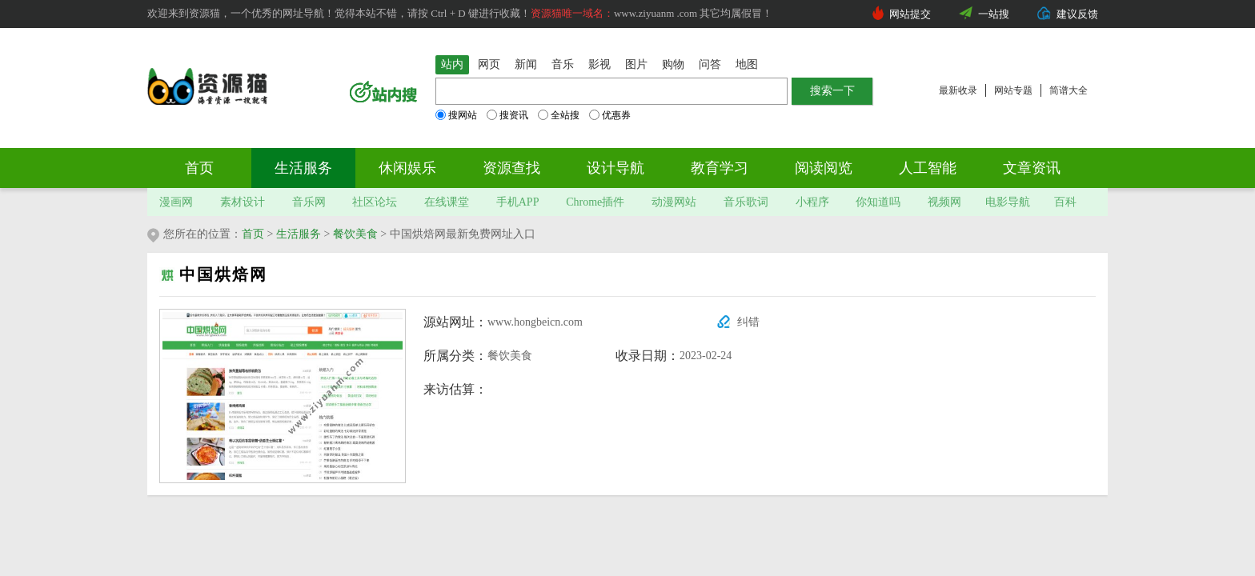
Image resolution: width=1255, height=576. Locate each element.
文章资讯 (1032, 168)
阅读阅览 (823, 168)
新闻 (526, 64)
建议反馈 (1077, 14)
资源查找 (511, 168)
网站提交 (910, 14)
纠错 (748, 322)
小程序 (812, 202)
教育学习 (719, 168)
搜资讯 (507, 115)
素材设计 (242, 202)
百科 (1065, 202)
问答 (710, 64)
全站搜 (558, 115)
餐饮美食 (355, 234)
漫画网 (176, 202)
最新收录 (958, 90)
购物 (673, 64)
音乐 (562, 64)
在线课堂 (446, 202)
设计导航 (615, 168)
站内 (452, 64)
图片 (636, 64)
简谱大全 (1068, 90)
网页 (489, 64)
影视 (599, 64)
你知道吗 (878, 202)
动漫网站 (674, 202)
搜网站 (456, 115)
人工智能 (927, 168)
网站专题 (1013, 90)
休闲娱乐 (407, 168)
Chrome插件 (595, 202)
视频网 (944, 202)
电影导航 (1007, 202)
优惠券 (610, 115)
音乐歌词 (746, 202)
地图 (747, 64)
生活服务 (303, 168)
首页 (199, 168)
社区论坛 (374, 202)
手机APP (517, 202)
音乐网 (309, 202)
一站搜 (993, 14)
